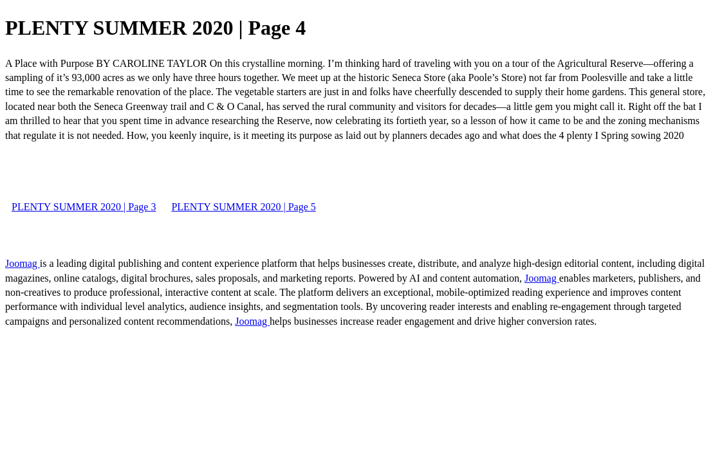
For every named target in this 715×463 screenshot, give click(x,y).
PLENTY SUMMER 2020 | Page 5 (243, 206)
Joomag (22, 263)
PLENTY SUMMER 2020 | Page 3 (84, 206)
